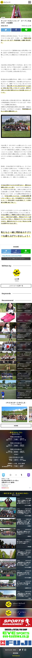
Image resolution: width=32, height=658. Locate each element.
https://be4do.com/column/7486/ (12, 255)
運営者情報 (15, 653)
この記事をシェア (16, 251)
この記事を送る (26, 251)
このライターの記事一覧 (16, 286)
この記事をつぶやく (6, 251)
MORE (16, 425)
